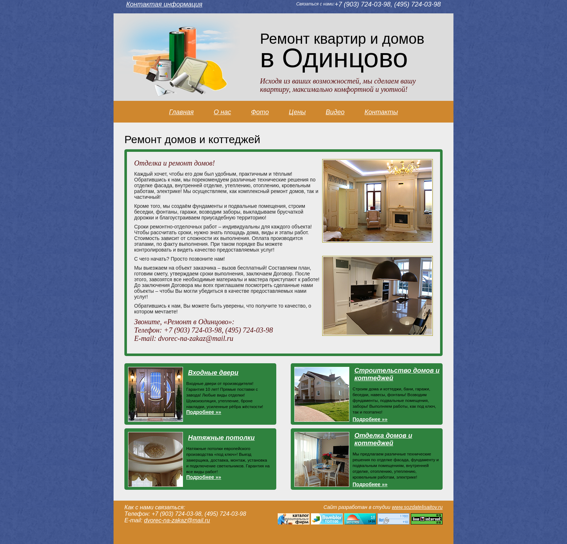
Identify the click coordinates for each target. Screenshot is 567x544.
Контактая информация (164, 4)
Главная (181, 112)
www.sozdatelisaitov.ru (417, 507)
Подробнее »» (203, 412)
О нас (222, 112)
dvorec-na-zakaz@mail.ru (177, 520)
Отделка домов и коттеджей (383, 439)
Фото (260, 112)
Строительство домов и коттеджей (397, 374)
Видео (335, 112)
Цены (297, 112)
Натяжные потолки (221, 437)
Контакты (381, 112)
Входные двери (213, 372)
